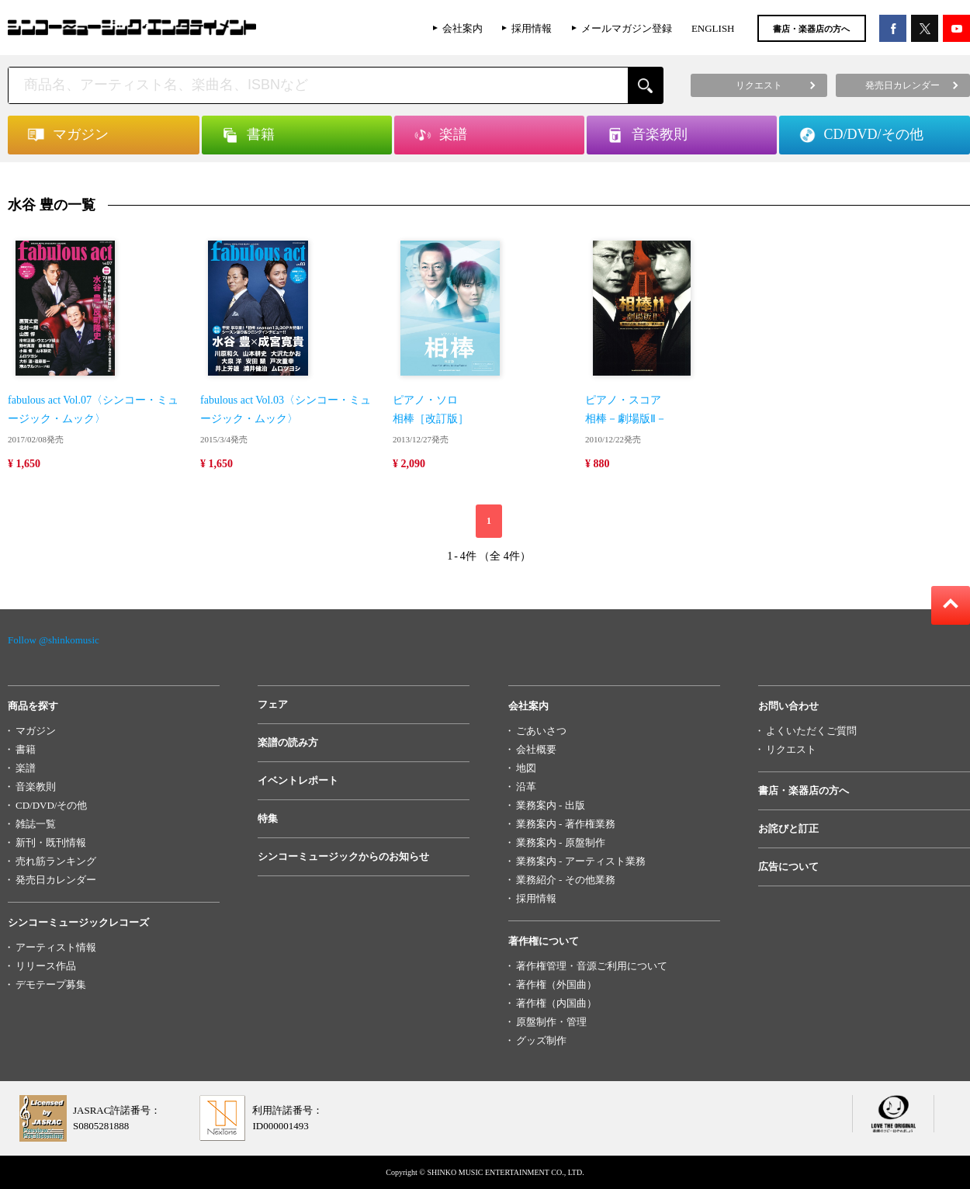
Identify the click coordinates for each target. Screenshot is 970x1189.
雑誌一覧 (36, 824)
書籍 (26, 749)
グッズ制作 (541, 1040)
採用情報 (531, 28)
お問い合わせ (788, 706)
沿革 (526, 786)
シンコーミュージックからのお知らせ (343, 856)
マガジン (36, 731)
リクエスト (791, 749)
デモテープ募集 (51, 984)
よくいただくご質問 (811, 731)
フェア (273, 704)
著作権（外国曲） (556, 984)
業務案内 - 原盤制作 (560, 842)
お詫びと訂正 (788, 828)
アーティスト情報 (56, 947)
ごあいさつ (541, 731)
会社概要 (536, 749)
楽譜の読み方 (288, 742)
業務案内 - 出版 (550, 805)
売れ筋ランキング (56, 861)
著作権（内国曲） (556, 1003)
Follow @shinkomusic (53, 640)
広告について (788, 866)
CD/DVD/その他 (51, 805)
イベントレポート (298, 780)
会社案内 (462, 28)
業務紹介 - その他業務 (565, 880)
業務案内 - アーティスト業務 (581, 861)
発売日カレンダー (56, 880)
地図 (526, 768)
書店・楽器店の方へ (811, 28)
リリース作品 (46, 966)
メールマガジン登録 (626, 28)
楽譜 (26, 768)
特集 (268, 818)
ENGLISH (713, 28)
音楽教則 (36, 786)
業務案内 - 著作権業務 (565, 824)
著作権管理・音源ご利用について (591, 966)
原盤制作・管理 (551, 1022)
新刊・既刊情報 (51, 842)
